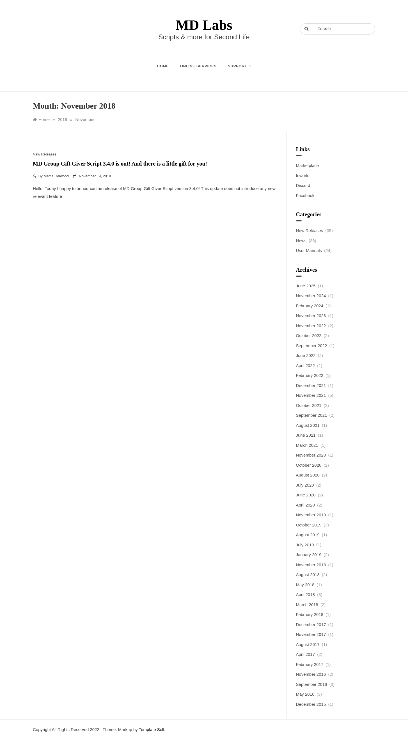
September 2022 (311, 345)
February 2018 (310, 614)
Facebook (305, 195)
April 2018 (305, 594)
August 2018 (308, 574)
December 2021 (311, 385)
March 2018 (307, 604)
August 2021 (308, 425)
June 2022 (306, 355)
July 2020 (305, 485)
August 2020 (308, 475)
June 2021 (306, 435)
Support (239, 66)
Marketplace (307, 165)
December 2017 (311, 624)
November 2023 (311, 315)
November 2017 (311, 634)
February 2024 (310, 305)
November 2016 (311, 674)
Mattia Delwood (56, 176)
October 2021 (309, 405)
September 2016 (311, 684)
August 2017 (308, 644)
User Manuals (309, 250)
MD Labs (204, 25)
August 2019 (308, 534)
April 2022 (305, 365)
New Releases (44, 154)
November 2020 (311, 455)
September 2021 (311, 415)
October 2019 (309, 525)
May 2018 (305, 584)
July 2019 (305, 544)
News (301, 240)
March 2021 (307, 445)
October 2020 (309, 465)
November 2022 (311, 325)
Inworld (303, 175)
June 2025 (306, 285)
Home (163, 66)
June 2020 (306, 494)
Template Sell (151, 729)
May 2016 (305, 694)
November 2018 (311, 564)
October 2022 (309, 335)
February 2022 (310, 375)
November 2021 (311, 395)
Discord (303, 185)
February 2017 (310, 664)
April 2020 (305, 505)
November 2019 (311, 514)
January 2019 (309, 554)
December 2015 (311, 704)
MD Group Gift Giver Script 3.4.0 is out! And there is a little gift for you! (120, 164)
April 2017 (305, 654)
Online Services (198, 66)
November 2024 (311, 295)
